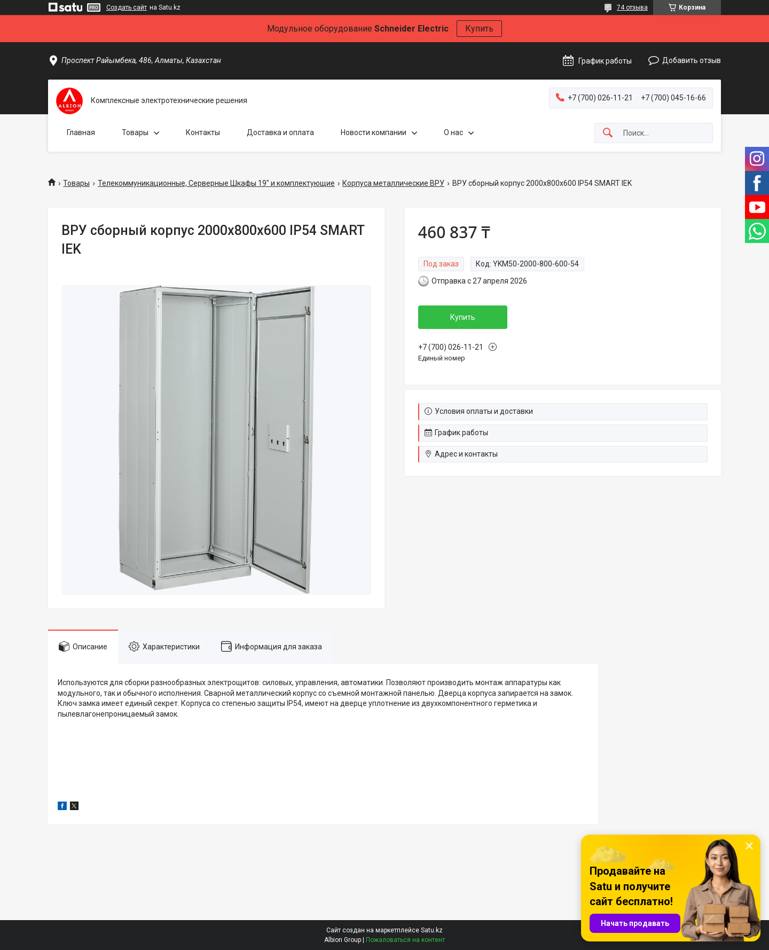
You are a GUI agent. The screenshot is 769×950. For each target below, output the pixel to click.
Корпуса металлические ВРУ (393, 183)
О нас (453, 132)
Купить (479, 28)
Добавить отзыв (691, 60)
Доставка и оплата (280, 132)
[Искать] (607, 133)
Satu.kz (432, 930)
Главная (81, 132)
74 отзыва (632, 7)
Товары (135, 132)
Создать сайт (126, 7)
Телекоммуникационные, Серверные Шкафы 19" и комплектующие (216, 183)
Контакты (203, 132)
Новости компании (373, 132)
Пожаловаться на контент (405, 940)
